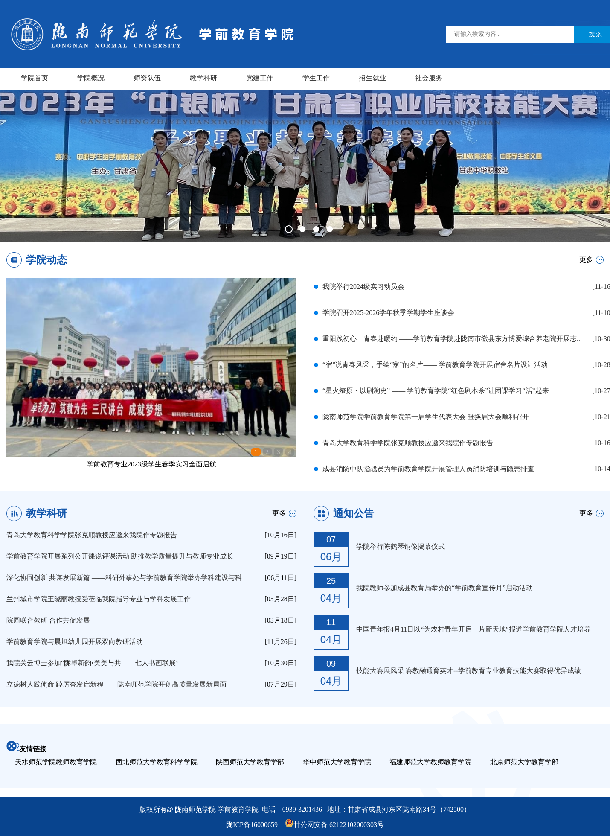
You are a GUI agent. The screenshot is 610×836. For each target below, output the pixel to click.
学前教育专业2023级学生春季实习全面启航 (151, 464)
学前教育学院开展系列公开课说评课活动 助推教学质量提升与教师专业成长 (119, 556)
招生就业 (372, 78)
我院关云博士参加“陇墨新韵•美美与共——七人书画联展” (92, 663)
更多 (586, 259)
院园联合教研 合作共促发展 (48, 620)
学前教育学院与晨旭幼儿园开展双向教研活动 (74, 641)
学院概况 (91, 78)
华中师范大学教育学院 (337, 762)
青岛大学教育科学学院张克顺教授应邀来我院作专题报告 (91, 535)
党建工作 (259, 78)
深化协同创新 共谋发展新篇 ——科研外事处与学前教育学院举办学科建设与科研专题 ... (124, 579)
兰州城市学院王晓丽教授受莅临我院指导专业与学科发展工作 (98, 599)
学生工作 (316, 78)
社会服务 (428, 78)
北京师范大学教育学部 (524, 762)
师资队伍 (147, 78)
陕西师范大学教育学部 (250, 762)
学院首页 (34, 78)
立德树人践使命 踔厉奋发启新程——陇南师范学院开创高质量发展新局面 (116, 684)
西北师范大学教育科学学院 (157, 762)
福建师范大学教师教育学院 (430, 762)
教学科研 (203, 78)
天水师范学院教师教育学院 (56, 762)
